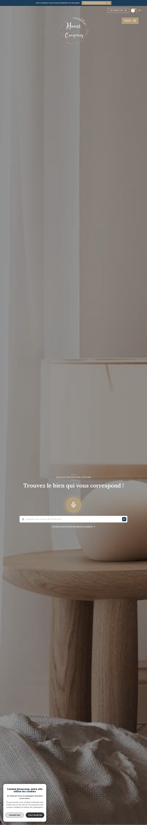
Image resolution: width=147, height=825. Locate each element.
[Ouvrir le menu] (130, 21)
